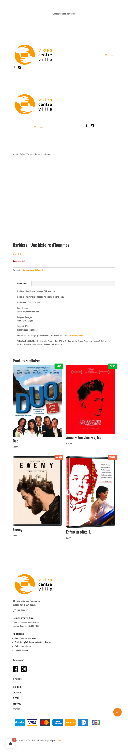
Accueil (15, 154)
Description (22, 283)
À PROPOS (17, 703)
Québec (22, 154)
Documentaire (28, 270)
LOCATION (17, 692)
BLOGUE (16, 698)
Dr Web (58, 740)
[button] (117, 712)
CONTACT (16, 709)
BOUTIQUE (17, 686)
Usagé (43, 270)
